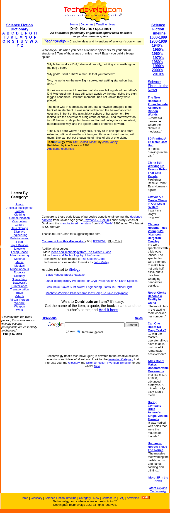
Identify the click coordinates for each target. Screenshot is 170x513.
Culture (19, 224)
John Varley (109, 142)
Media (19, 262)
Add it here (108, 310)
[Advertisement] (19, 119)
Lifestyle (19, 248)
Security (19, 275)
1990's (158, 66)
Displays (19, 231)
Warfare (19, 303)
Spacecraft (19, 282)
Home (74, 24)
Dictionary (87, 24)
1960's (157, 54)
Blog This (114, 241)
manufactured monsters (75, 223)
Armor (19, 204)
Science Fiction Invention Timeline (108, 362)
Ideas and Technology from (81, 252)
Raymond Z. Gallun (96, 220)
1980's (157, 62)
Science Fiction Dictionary (19, 27)
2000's (157, 70)
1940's (157, 45)
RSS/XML (99, 241)
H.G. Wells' (105, 223)
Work (19, 310)
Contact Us (109, 498)
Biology (19, 211)
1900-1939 (158, 41)
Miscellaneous (19, 269)
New (112, 24)
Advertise (133, 498)
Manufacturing (19, 255)
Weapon (19, 306)
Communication (19, 218)
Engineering (19, 235)
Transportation (19, 289)
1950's (158, 50)
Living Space (19, 252)
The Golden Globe (93, 258)
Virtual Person (19, 299)
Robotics (19, 272)
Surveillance (20, 286)
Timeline (101, 24)
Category (85, 498)
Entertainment (19, 238)
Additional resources (60, 148)
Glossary (74, 362)
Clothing (19, 214)
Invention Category (120, 359)
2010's (158, 74)
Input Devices (20, 245)
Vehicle (19, 296)
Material (19, 258)
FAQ (121, 498)
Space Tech (19, 279)
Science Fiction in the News (158, 86)
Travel (19, 293)
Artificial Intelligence (20, 207)
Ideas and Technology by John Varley (75, 255)
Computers (19, 221)
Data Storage (19, 228)
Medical (20, 265)
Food (19, 241)
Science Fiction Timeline (158, 29)
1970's (158, 58)
